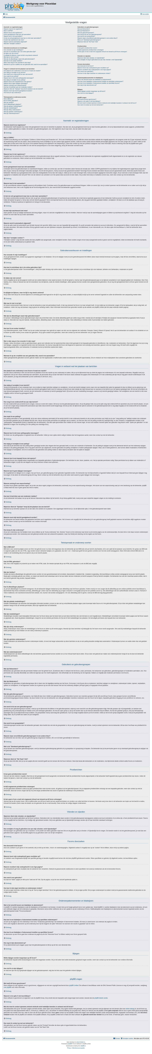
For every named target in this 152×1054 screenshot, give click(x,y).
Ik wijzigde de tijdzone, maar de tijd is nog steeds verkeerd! (21, 55)
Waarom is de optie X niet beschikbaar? (88, 101)
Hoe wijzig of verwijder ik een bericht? (15, 72)
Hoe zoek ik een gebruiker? (85, 71)
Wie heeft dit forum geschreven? (86, 99)
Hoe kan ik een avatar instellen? (13, 60)
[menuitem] (5, 14)
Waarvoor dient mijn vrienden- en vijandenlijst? (90, 58)
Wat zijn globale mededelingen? (13, 106)
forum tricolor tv (81, 1042)
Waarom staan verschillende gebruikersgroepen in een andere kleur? (97, 38)
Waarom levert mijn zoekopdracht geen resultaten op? (93, 67)
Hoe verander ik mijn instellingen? (13, 50)
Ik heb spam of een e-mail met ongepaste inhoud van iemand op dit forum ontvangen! (102, 51)
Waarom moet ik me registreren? (13, 29)
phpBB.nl (83, 1046)
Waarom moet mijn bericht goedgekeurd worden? (18, 90)
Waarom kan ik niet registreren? (13, 32)
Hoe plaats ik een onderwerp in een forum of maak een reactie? (22, 70)
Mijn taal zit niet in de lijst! (11, 57)
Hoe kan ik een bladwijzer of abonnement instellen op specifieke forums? (98, 83)
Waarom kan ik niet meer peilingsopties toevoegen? (19, 78)
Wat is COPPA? (8, 30)
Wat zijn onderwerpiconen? (11, 113)
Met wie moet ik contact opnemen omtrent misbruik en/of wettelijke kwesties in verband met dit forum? (106, 103)
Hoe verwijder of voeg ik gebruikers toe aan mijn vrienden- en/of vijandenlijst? (99, 59)
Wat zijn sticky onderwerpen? (12, 109)
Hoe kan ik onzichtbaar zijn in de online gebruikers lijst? (20, 51)
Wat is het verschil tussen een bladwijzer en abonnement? (94, 79)
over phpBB (7, 987)
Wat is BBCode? (8, 99)
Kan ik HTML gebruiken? (11, 100)
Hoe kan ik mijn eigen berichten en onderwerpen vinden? (93, 73)
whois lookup (130, 1009)
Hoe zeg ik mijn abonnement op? (87, 85)
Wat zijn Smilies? (9, 102)
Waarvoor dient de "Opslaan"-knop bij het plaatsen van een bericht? (23, 89)
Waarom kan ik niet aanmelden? (13, 36)
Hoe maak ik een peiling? (11, 76)
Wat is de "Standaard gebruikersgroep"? (89, 40)
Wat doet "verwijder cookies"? (12, 43)
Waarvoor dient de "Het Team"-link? (87, 41)
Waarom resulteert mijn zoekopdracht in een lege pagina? (94, 69)
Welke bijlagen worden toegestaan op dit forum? (91, 91)
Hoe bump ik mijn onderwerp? (12, 92)
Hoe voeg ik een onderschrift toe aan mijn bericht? (18, 74)
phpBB (70, 1043)
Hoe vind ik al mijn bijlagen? (85, 93)
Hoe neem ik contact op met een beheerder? (90, 105)
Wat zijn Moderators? (83, 30)
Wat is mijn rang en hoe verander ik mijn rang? (17, 62)
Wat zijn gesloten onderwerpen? (13, 111)
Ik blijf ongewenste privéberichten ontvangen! (90, 50)
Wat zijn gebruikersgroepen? (85, 32)
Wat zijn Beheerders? (83, 29)
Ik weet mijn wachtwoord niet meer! (14, 40)
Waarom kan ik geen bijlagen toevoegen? (16, 83)
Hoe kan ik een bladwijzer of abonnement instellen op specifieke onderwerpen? (100, 81)
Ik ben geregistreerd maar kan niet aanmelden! (17, 34)
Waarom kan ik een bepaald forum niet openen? (17, 81)
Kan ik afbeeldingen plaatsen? (12, 104)
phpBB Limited (73, 985)
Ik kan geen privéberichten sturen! (87, 48)
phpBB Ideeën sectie (101, 998)
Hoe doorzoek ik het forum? (85, 66)
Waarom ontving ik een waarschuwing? (15, 85)
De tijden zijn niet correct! (11, 53)
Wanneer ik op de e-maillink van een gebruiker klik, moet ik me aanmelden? (26, 64)
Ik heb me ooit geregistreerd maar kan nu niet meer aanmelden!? (22, 38)
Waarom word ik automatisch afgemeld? (15, 41)
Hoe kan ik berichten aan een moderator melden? (18, 87)
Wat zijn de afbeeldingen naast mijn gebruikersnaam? (19, 59)
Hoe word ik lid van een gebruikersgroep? (89, 34)
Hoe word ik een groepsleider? (86, 36)
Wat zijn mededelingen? (11, 108)
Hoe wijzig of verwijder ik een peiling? (14, 80)
